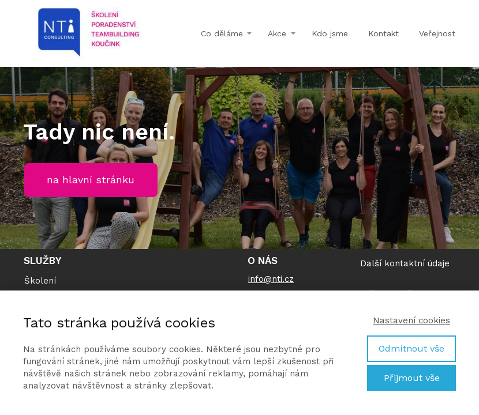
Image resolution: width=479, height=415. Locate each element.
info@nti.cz (271, 279)
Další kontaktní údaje (405, 263)
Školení (40, 281)
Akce (277, 33)
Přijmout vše (412, 377)
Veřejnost (437, 33)
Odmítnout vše (411, 348)
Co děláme (222, 33)
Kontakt (383, 33)
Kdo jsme (330, 33)
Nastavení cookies (411, 320)
